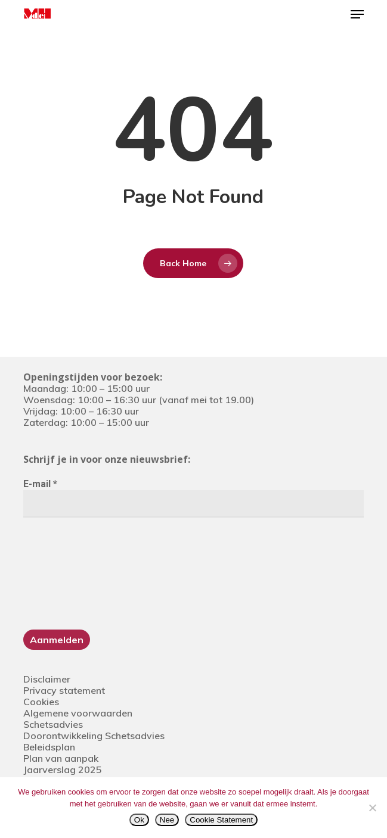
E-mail (40, 484)
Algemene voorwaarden (77, 713)
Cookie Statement (221, 819)
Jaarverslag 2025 (62, 769)
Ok (139, 819)
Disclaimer (46, 679)
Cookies (41, 702)
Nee (167, 819)
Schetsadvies (53, 724)
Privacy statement (64, 690)
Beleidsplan (49, 747)
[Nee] (372, 808)
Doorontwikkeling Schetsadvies (94, 736)
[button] (357, 14)
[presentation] (72, 572)
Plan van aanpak (60, 758)
